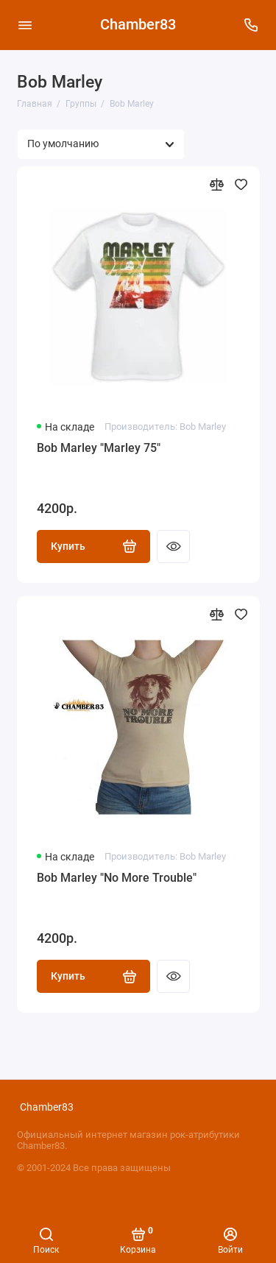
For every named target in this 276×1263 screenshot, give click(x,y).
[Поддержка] (252, 25)
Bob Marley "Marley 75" (98, 448)
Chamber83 (138, 24)
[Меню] (25, 25)
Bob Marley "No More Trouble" (117, 878)
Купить (94, 546)
